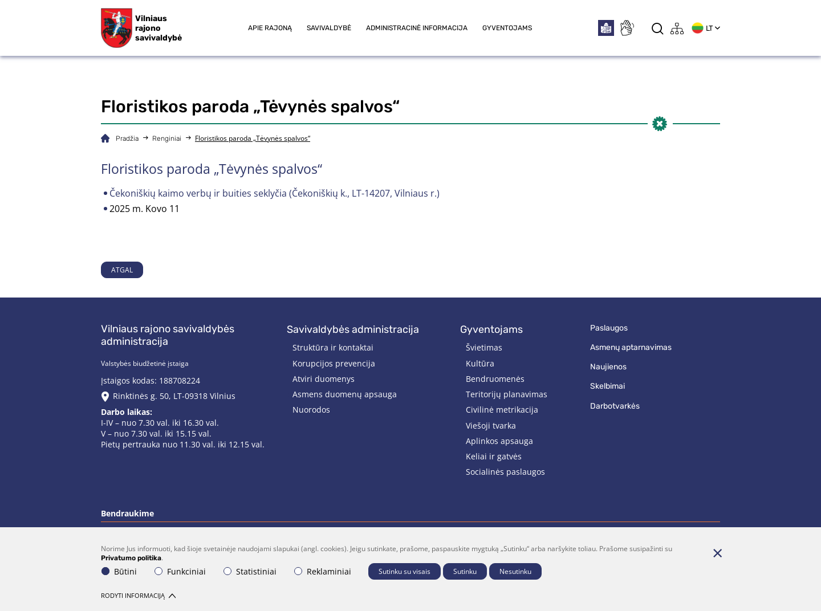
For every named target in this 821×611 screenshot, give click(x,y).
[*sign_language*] (627, 28)
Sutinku (465, 571)
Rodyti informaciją (138, 595)
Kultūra (480, 363)
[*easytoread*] (606, 28)
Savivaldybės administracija (353, 329)
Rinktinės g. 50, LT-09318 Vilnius (174, 395)
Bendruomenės (495, 378)
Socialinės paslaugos (505, 471)
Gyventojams (507, 28)
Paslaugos (609, 328)
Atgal (122, 270)
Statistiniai (250, 571)
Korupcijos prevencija (333, 363)
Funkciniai (180, 571)
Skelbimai (607, 386)
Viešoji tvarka (491, 425)
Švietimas (484, 347)
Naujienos (608, 367)
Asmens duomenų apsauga (344, 394)
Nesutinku (515, 571)
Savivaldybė (329, 28)
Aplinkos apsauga (499, 440)
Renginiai (166, 138)
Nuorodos (311, 409)
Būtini (119, 571)
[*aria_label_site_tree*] (677, 28)
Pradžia (127, 138)
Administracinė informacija (417, 28)
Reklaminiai (322, 571)
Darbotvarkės (615, 406)
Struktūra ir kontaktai (332, 347)
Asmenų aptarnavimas (631, 347)
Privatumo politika (131, 558)
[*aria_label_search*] (658, 28)
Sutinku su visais (404, 571)
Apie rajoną (270, 28)
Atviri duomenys (323, 378)
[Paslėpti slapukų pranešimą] (717, 552)
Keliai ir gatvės (494, 456)
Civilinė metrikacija (502, 409)
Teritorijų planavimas (506, 394)
